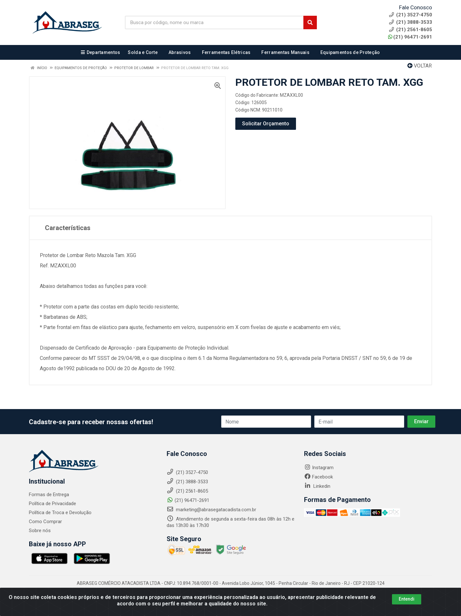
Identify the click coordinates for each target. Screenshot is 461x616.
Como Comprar (45, 521)
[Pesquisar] (310, 22)
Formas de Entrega (49, 494)
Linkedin (317, 486)
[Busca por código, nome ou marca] (214, 22)
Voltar (419, 66)
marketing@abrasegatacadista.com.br (211, 510)
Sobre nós (40, 530)
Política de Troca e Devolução (60, 512)
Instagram (319, 467)
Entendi (406, 601)
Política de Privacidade (52, 503)
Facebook (318, 477)
